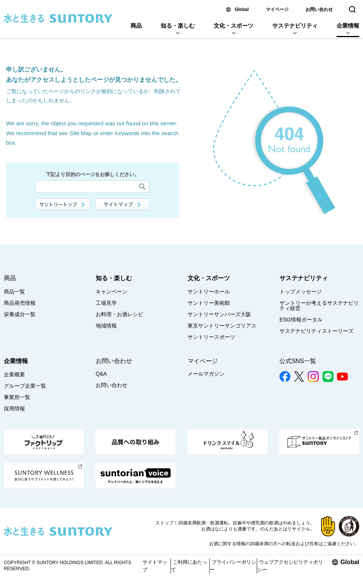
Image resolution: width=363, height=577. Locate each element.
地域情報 (106, 326)
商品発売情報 (20, 303)
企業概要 (14, 374)
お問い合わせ (319, 9)
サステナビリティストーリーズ (316, 331)
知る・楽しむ (178, 25)
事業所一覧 (17, 397)
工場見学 (106, 303)
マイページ (277, 9)
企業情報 (348, 25)
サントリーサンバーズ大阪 (219, 314)
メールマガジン (206, 374)
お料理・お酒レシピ (119, 314)
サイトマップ (122, 204)
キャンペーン (111, 291)
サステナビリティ (295, 25)
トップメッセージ (300, 291)
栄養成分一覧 (20, 314)
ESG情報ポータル (301, 320)
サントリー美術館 (209, 303)
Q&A (101, 374)
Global (242, 9)
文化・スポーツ (233, 25)
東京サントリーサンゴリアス (222, 326)
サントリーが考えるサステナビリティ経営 (319, 305)
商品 (136, 25)
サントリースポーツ (211, 337)
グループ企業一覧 (25, 386)
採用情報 (14, 408)
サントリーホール (209, 291)
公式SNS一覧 (297, 361)
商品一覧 (14, 291)
